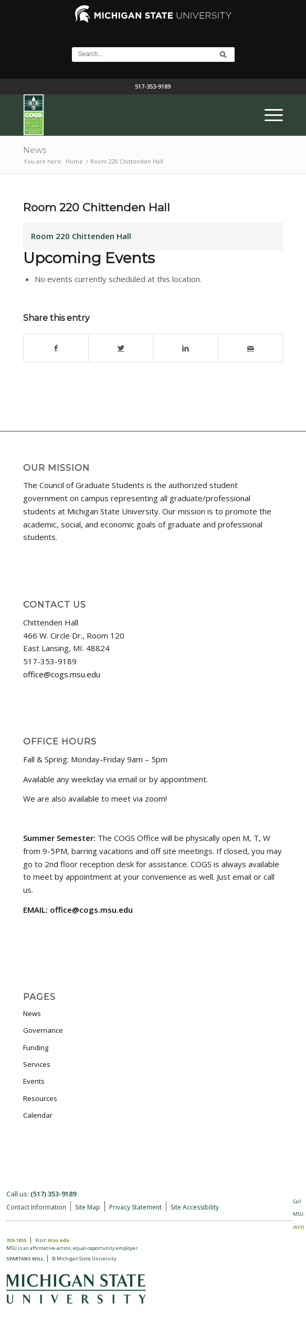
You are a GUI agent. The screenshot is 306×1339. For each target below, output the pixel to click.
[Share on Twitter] (121, 348)
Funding (35, 1047)
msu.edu (58, 1240)
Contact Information (36, 1207)
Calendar (37, 1115)
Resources (40, 1098)
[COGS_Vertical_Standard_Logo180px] (127, 115)
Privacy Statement (135, 1207)
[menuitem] (268, 115)
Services (36, 1064)
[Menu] (268, 115)
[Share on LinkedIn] (185, 348)
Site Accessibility (195, 1207)
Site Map (87, 1207)
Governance (43, 1030)
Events (34, 1081)
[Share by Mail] (250, 348)
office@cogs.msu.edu (61, 674)
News (34, 150)
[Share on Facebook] (56, 348)
